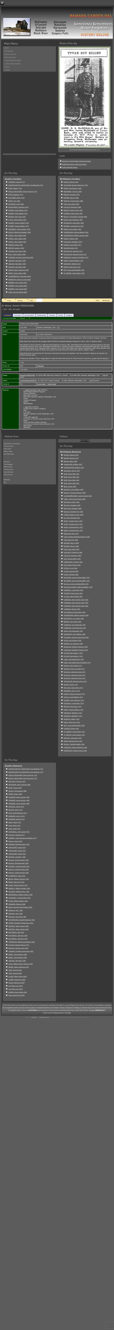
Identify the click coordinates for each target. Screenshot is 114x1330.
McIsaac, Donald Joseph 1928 (18, 860)
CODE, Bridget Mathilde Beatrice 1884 (77, 537)
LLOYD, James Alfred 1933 (17, 220)
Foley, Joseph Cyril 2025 (16, 995)
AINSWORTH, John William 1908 (75, 634)
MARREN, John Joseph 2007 (17, 283)
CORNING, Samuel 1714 (16, 182)
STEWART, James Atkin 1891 (73, 213)
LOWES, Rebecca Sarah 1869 (73, 515)
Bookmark (106, 300)
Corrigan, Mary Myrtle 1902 (73, 596)
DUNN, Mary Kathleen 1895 (73, 220)
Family (60, 315)
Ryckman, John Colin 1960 (17, 917)
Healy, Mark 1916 (14, 825)
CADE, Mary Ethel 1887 (71, 204)
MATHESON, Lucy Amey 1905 (74, 618)
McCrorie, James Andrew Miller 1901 (76, 584)
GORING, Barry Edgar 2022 (17, 992)
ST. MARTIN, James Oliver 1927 (74, 273)
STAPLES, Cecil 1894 (70, 568)
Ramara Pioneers (10, 54)
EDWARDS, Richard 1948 (16, 904)
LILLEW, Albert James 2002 (17, 976)
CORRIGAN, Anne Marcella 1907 (75, 625)
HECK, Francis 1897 (15, 788)
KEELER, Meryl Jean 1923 (72, 267)
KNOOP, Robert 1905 (71, 239)
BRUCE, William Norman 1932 (18, 879)
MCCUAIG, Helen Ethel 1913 (73, 688)
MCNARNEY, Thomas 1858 (73, 191)
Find (9, 300)
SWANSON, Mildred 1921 (72, 264)
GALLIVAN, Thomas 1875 (16, 781)
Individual (7, 315)
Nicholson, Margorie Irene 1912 (74, 672)
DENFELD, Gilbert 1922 (71, 719)
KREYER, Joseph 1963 (15, 245)
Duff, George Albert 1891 (72, 559)
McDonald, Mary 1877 (71, 534)
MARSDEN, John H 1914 (72, 691)
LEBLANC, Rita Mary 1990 (17, 261)
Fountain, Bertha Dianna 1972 (18, 945)
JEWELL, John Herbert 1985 (17, 954)
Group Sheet (41, 384)
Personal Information (9, 318)
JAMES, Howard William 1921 (73, 261)
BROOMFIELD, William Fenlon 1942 (20, 895)
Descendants (29, 315)
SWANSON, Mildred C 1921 (73, 713)
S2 (26, 407)
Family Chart (52, 384)
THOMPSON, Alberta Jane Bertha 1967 (21, 942)
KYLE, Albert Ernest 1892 (72, 565)
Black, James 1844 (70, 486)
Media (20, 300)
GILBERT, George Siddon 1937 (18, 223)
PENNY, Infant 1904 (15, 794)
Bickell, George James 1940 (73, 741)
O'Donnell (40, 366)
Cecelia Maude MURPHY (28, 380)
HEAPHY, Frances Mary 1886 (73, 201)
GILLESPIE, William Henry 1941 (18, 892)
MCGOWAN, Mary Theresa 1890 (19, 785)
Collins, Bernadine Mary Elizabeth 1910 (77, 663)
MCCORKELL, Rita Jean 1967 (17, 936)
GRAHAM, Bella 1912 (71, 248)
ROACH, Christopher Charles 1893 (75, 217)
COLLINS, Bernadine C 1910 (73, 653)
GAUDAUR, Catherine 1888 (73, 552)
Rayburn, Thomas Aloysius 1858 (75, 493)
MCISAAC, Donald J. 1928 (16, 857)
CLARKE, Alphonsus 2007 (17, 980)
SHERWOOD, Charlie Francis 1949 (75, 751)
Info (31, 300)
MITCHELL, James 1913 (16, 807)
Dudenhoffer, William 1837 (73, 464)
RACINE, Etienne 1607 (71, 182)
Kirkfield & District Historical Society (74, 164)
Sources (22, 318)
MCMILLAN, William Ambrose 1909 (76, 647)
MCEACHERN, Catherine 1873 (18, 207)
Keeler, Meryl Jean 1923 (72, 722)
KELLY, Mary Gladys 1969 (17, 254)
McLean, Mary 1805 (70, 461)
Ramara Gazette (10, 57)
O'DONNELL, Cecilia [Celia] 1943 (19, 898)
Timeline (52, 315)
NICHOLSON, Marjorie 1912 (73, 251)
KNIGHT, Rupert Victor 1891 (73, 210)
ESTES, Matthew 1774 (15, 195)
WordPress (34, 1017)
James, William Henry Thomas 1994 (20, 964)
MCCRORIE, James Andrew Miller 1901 (77, 578)
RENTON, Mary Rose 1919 (72, 707)
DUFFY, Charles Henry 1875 (73, 521)
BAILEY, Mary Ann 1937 (16, 882)
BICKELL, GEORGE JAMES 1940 (74, 744)
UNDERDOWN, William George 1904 (76, 235)
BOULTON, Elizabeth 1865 (73, 508)
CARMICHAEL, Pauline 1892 (73, 562)
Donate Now (9, 51)
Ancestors (17, 315)
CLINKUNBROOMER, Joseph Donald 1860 (78, 496)
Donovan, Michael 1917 (16, 835)
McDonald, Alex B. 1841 (72, 471)
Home (7, 48)
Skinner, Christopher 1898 (17, 791)
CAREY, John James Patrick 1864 (74, 499)
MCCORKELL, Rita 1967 (16, 932)
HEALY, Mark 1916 (14, 822)
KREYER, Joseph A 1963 (16, 248)
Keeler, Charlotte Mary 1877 (73, 527)
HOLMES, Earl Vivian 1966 (17, 251)
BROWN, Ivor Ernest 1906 (72, 622)
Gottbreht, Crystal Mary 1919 (74, 703)
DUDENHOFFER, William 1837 (74, 468)
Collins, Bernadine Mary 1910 (74, 659)
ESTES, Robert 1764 (15, 188)
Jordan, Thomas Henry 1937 (18, 885)
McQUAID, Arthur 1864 (71, 502)
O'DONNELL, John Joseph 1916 (18, 832)
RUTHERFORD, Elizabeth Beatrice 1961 (21, 920)
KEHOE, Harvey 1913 (71, 685)
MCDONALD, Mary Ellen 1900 (74, 223)
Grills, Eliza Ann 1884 (71, 540)
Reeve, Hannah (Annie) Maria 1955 (20, 907)
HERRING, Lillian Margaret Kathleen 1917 (22, 838)
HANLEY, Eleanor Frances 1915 (74, 694)
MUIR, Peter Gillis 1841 (71, 474)
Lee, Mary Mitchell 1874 (72, 518)
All (29, 318)
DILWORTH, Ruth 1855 (16, 204)
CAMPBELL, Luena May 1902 (73, 590)
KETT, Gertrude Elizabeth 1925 (74, 270)
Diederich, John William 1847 (73, 490)
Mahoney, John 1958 (15, 910)
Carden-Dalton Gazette (12, 64)
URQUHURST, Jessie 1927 (17, 847)
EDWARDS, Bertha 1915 (16, 819)
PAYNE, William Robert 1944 (18, 901)
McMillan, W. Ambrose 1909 (73, 644)
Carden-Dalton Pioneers (13, 60)
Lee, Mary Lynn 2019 (15, 986)
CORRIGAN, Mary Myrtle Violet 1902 (76, 600)
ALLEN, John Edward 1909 (72, 640)
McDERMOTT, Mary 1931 (16, 876)
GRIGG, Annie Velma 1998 (17, 273)
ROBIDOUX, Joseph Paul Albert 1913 (76, 257)
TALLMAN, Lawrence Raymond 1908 (76, 637)
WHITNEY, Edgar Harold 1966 (18, 926)
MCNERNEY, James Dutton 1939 (19, 229)
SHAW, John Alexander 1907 (73, 631)
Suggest (69, 315)
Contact (7, 70)
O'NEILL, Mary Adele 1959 (17, 235)
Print (97, 300)
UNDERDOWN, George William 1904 (76, 232)
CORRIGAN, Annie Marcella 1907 (75, 628)
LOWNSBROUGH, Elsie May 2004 (19, 276)
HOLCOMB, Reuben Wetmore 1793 (76, 185)
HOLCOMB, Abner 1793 (16, 198)
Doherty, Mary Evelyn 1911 (73, 666)
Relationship (41, 315)
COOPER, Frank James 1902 (73, 593)
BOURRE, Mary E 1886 (71, 198)
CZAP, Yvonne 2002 (15, 970)
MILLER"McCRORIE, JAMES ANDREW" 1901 (78, 587)
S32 (27, 390)
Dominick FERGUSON (27, 375)
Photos (7, 67)
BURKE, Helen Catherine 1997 (18, 270)
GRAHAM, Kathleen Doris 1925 (18, 844)
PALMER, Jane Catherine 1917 (74, 700)
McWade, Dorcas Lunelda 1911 (74, 669)
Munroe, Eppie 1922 (15, 841)
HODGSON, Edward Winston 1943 (75, 747)
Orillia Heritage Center (69, 167)
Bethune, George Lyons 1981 (18, 948)
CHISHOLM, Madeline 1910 (73, 242)
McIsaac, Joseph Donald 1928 (18, 869)
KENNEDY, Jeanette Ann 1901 (74, 226)
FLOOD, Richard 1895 (71, 571)
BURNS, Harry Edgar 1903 (72, 229)
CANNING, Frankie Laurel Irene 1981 (20, 257)
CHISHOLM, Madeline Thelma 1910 (76, 650)
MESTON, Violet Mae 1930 (73, 738)
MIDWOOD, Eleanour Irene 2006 (19, 280)
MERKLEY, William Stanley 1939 (19, 888)
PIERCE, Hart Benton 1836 (72, 188)
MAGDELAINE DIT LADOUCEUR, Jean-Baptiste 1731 (25, 185)
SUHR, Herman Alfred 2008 (17, 292)
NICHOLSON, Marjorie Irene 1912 (75, 254)
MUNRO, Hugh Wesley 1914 (17, 210)
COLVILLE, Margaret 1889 (72, 207)
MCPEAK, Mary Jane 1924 (17, 217)
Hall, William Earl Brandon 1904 (74, 612)
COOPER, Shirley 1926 (71, 728)
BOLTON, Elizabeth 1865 (72, 505)
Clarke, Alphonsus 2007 (16, 983)
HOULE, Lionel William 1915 (73, 697)
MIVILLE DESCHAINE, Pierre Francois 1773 (22, 191)
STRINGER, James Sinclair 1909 (18, 797)
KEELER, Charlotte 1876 (72, 195)
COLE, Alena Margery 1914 (17, 813)
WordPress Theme (44, 1017)
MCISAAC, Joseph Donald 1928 (18, 866)
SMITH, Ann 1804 (14, 201)
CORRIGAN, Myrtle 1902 (72, 609)
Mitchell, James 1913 (15, 810)
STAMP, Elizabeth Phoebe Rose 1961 (20, 923)
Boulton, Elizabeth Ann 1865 (73, 512)
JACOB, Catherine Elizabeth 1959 (19, 232)
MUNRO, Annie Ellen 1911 (72, 245)
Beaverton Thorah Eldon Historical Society (76, 161)
